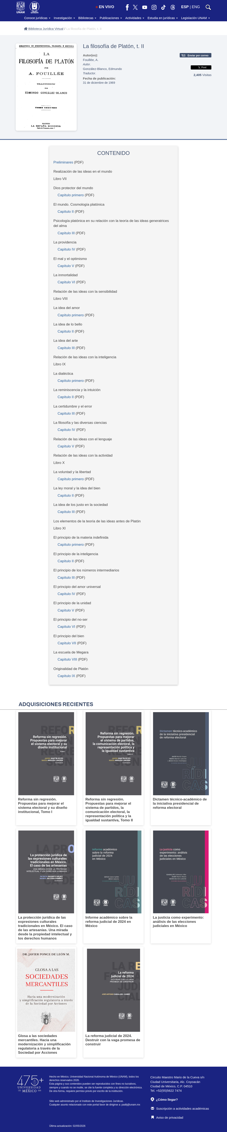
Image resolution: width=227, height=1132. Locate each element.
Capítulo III (66, 233)
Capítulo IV (66, 249)
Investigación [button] (64, 18)
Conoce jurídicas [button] (37, 18)
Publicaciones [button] (111, 18)
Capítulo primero (71, 195)
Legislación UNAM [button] (195, 18)
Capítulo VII (67, 643)
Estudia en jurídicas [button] (163, 18)
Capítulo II (66, 212)
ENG (196, 7)
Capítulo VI (66, 282)
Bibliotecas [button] (87, 18)
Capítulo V (66, 266)
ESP (185, 7)
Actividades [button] (134, 18)
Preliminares (63, 162)
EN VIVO (105, 7)
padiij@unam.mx (131, 1104)
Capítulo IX (66, 676)
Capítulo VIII (67, 659)
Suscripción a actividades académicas (180, 1108)
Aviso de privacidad (167, 1117)
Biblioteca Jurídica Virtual (43, 28)
